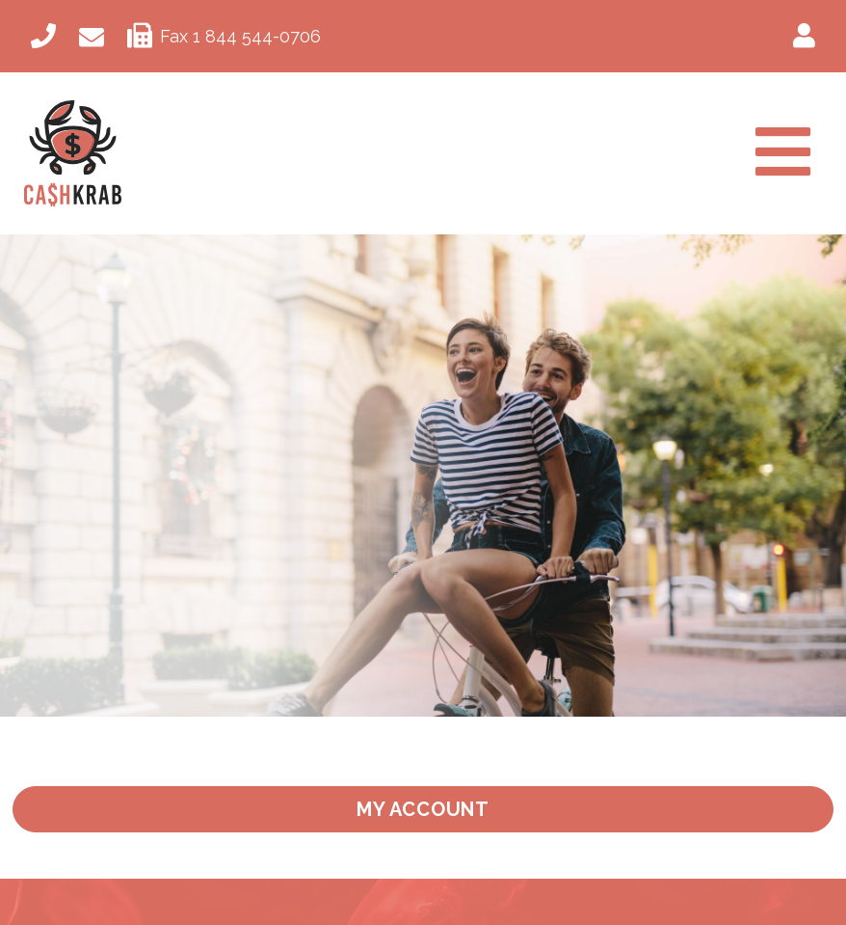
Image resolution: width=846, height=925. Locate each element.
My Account (423, 809)
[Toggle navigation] (783, 153)
